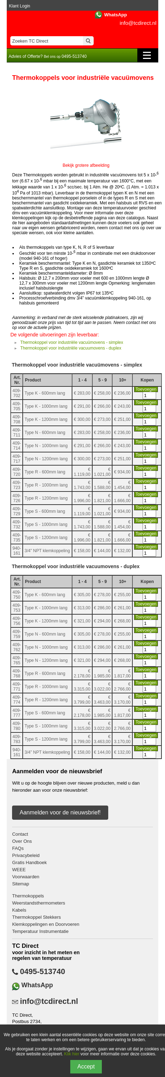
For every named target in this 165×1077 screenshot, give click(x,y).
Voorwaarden (25, 876)
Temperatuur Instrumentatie (40, 931)
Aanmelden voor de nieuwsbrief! (60, 812)
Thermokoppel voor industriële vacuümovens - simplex (71, 342)
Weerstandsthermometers (38, 903)
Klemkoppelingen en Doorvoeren (45, 924)
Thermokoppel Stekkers (36, 917)
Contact (20, 834)
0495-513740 (42, 971)
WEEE (19, 869)
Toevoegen (146, 389)
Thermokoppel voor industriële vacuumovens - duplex (70, 348)
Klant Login (19, 6)
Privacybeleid (25, 855)
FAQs (18, 848)
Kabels (19, 910)
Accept (86, 1067)
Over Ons (22, 841)
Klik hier (71, 1053)
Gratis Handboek (29, 862)
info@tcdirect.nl (138, 23)
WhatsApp (115, 14)
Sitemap (20, 883)
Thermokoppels (28, 896)
